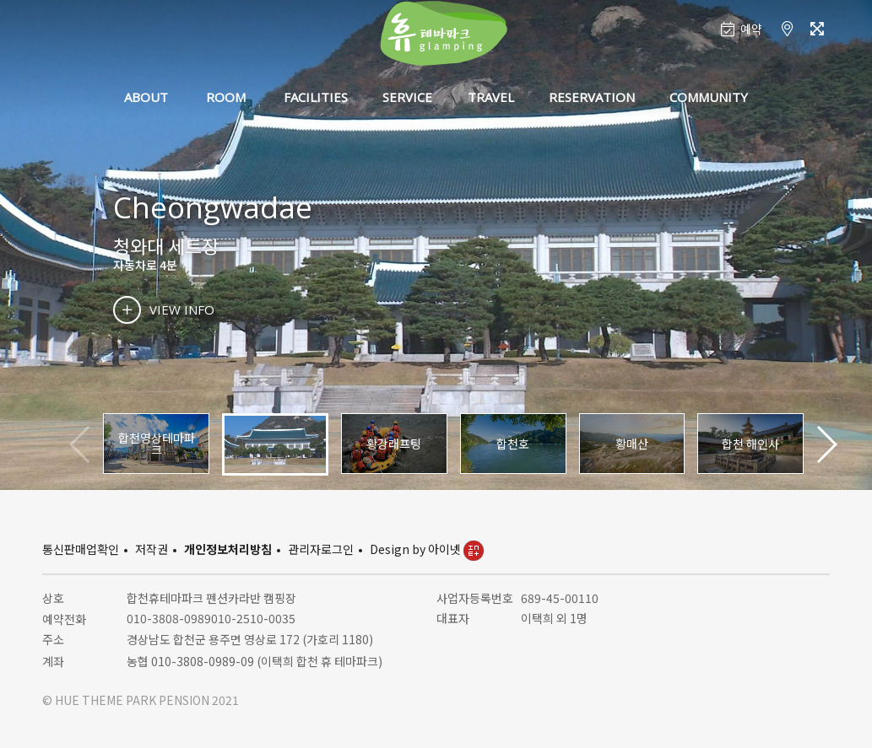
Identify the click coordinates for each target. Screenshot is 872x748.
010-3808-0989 (169, 618)
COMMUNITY (708, 97)
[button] (826, 444)
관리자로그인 (321, 549)
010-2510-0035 (253, 618)
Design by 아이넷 (427, 549)
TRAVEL (491, 97)
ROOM (226, 97)
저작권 (151, 549)
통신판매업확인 (80, 549)
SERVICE (407, 97)
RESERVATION (592, 97)
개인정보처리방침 (228, 549)
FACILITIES (316, 97)
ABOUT (146, 97)
